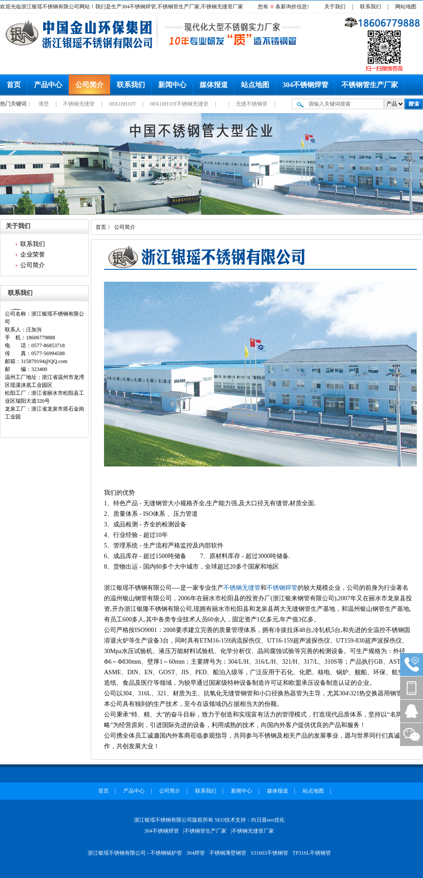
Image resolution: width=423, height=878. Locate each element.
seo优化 (276, 820)
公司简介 (89, 84)
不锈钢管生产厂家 (369, 84)
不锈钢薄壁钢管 (227, 853)
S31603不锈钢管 (269, 853)
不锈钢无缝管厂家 (253, 831)
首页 (14, 84)
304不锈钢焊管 (305, 84)
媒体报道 (214, 84)
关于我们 (334, 7)
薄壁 (44, 104)
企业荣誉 (32, 254)
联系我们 (370, 7)
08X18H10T (123, 104)
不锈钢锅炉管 (166, 853)
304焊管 (195, 853)
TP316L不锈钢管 (312, 853)
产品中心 (48, 84)
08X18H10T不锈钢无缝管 (180, 104)
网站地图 (405, 7)
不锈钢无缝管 (79, 104)
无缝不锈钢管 (252, 104)
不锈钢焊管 (282, 587)
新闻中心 (172, 84)
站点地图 (255, 84)
